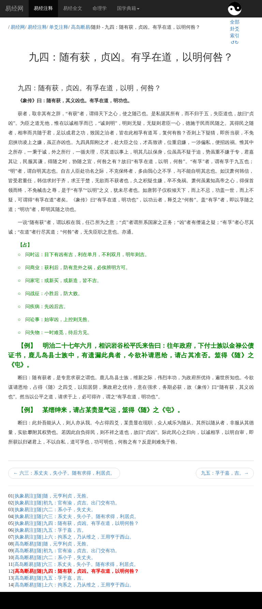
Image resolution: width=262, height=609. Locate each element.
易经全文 (72, 8)
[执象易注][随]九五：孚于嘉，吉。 (49, 530)
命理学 (99, 8)
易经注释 (46, 8)
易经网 (14, 8)
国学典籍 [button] (128, 8)
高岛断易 (80, 27)
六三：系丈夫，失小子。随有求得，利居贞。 (64, 473)
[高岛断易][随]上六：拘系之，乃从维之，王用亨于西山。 (73, 584)
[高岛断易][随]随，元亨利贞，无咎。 (52, 543)
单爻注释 (58, 27)
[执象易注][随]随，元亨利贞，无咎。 (52, 496)
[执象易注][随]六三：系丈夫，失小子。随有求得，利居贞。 (76, 516)
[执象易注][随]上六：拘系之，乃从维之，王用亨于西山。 (73, 537)
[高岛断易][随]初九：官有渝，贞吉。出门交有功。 (66, 550)
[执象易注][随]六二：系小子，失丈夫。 (54, 509)
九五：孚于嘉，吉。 (225, 473)
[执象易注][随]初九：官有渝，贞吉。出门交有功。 (66, 502)
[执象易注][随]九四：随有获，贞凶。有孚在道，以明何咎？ (76, 523)
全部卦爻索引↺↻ (234, 32)
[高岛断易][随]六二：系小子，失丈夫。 (54, 557)
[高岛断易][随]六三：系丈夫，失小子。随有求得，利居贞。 (76, 564)
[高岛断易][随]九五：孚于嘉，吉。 (49, 578)
